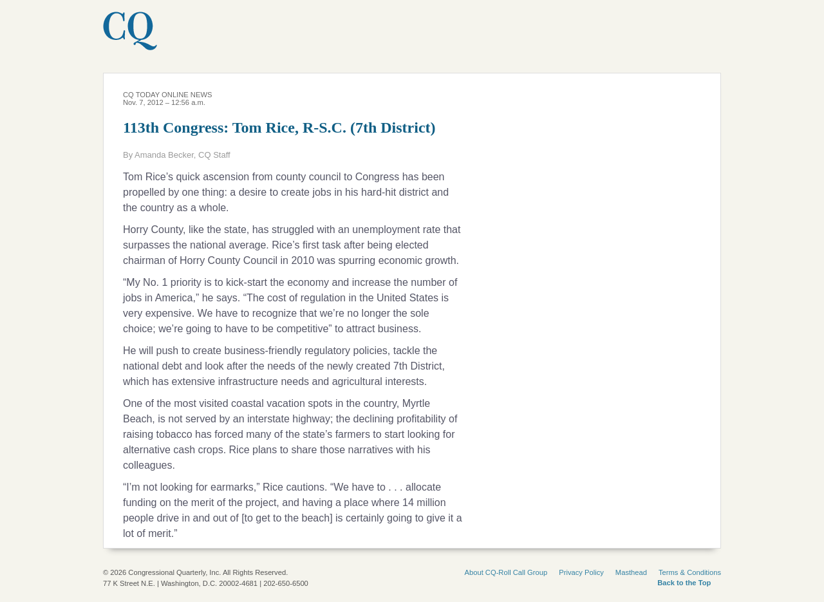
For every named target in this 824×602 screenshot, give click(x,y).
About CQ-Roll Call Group (506, 572)
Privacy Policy (581, 572)
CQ (166, 38)
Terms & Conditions (690, 572)
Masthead (631, 572)
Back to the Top (684, 583)
